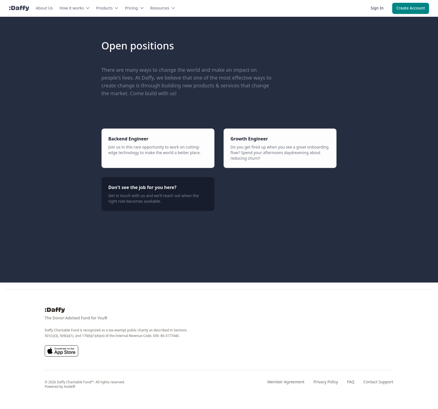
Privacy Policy (325, 381)
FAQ (350, 381)
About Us (44, 8)
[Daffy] (19, 8)
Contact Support (378, 381)
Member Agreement (285, 381)
